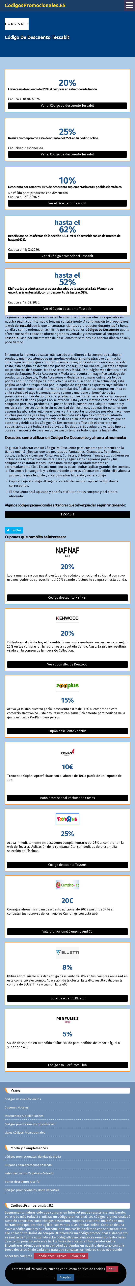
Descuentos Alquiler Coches (24, 1116)
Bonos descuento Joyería (22, 1182)
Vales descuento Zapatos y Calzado (29, 1173)
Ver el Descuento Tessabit (67, 203)
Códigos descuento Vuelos (23, 1099)
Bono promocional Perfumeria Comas (67, 798)
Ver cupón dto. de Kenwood (67, 664)
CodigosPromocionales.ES (35, 5)
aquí (112, 1269)
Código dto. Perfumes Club (67, 1065)
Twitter (13, 530)
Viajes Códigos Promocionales (25, 1132)
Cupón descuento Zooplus (67, 731)
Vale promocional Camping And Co (67, 931)
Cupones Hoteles (16, 1107)
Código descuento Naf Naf (67, 597)
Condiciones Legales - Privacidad (61, 1256)
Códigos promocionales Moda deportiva (32, 1190)
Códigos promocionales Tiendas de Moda (33, 1156)
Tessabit (67, 514)
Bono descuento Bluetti (67, 998)
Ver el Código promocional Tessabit (67, 256)
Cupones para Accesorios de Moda (28, 1165)
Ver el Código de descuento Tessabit (67, 105)
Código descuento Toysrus (67, 865)
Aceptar (65, 1277)
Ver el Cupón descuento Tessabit (67, 309)
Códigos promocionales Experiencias (29, 1124)
